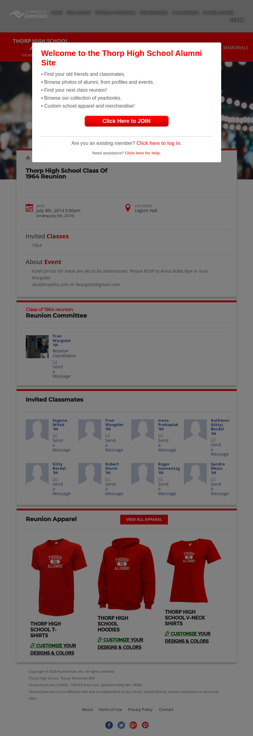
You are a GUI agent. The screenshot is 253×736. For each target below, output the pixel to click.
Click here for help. (143, 153)
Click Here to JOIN (126, 121)
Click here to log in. (159, 143)
